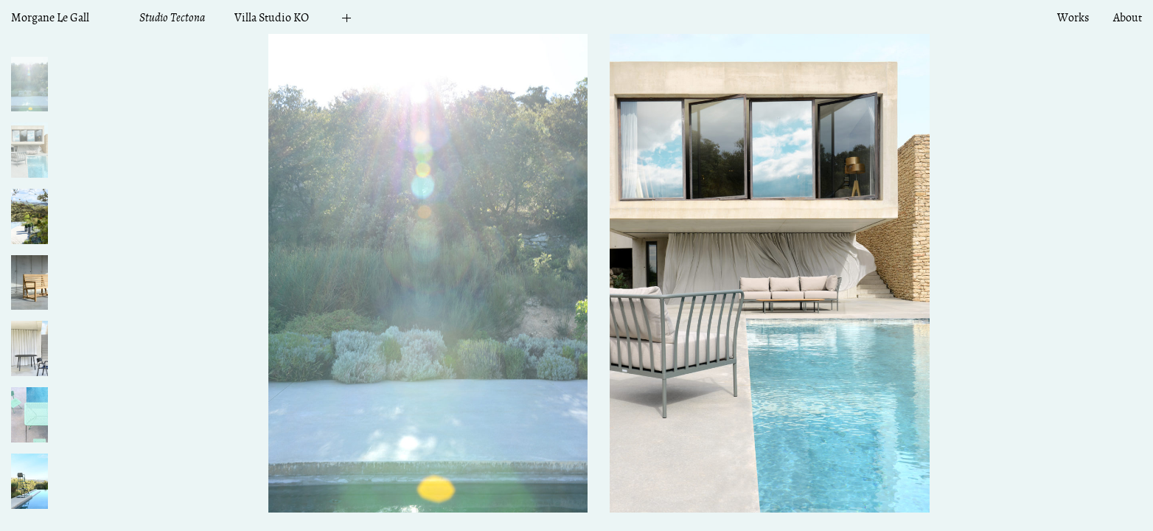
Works (1073, 18)
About (1127, 18)
